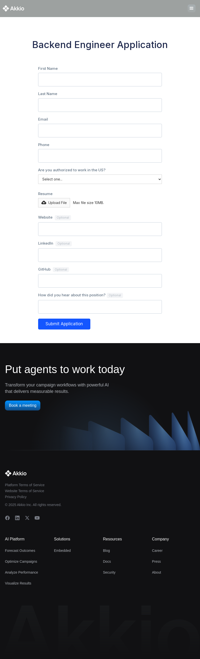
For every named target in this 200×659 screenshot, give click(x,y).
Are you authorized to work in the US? (71, 170)
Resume (45, 193)
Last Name (47, 93)
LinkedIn (55, 243)
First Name (48, 68)
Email (43, 119)
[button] (54, 202)
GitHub (53, 269)
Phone (43, 144)
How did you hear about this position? (80, 295)
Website (54, 217)
